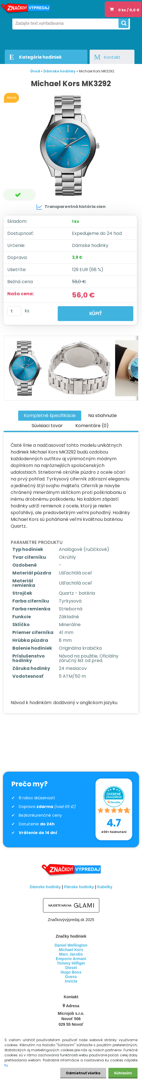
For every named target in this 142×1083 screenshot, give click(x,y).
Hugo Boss (71, 972)
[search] (123, 23)
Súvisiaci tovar (47, 425)
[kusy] (14, 311)
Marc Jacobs (71, 954)
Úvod (35, 71)
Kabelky (104, 887)
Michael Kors (71, 949)
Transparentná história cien (71, 207)
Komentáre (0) (92, 425)
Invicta (71, 981)
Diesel (71, 967)
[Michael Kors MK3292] (71, 145)
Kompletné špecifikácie (50, 415)
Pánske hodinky (79, 887)
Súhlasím (123, 1073)
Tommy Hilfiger (71, 963)
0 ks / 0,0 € (128, 10)
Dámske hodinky (59, 71)
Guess (71, 976)
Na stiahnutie (102, 415)
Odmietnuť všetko (83, 1073)
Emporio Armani (71, 958)
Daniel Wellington (71, 945)
